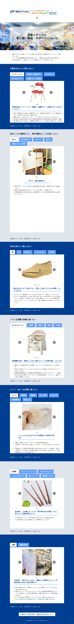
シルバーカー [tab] (40, 252)
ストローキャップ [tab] (46, 471)
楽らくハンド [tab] (33, 476)
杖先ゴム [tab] (28, 252)
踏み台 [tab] (48, 139)
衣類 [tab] (13, 545)
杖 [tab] (19, 252)
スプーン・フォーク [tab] (28, 471)
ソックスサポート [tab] (18, 476)
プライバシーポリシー (37, 618)
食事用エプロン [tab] (48, 476)
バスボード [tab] (49, 74)
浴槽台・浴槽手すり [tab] (34, 74)
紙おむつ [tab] (27, 400)
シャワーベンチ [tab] (17, 74)
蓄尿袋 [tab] (33, 395)
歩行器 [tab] (51, 252)
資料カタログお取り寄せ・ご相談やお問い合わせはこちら (37, 614)
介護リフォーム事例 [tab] (34, 78)
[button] (23, 92)
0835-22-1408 (36, 13)
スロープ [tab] (38, 139)
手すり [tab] (14, 139)
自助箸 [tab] (14, 471)
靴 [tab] (12, 252)
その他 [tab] (57, 325)
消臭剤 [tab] (31, 325)
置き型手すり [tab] (25, 139)
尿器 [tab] (49, 325)
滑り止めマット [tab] (17, 78)
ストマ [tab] (14, 395)
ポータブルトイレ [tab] (18, 325)
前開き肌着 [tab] (23, 545)
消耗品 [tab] (40, 325)
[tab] (23, 395)
